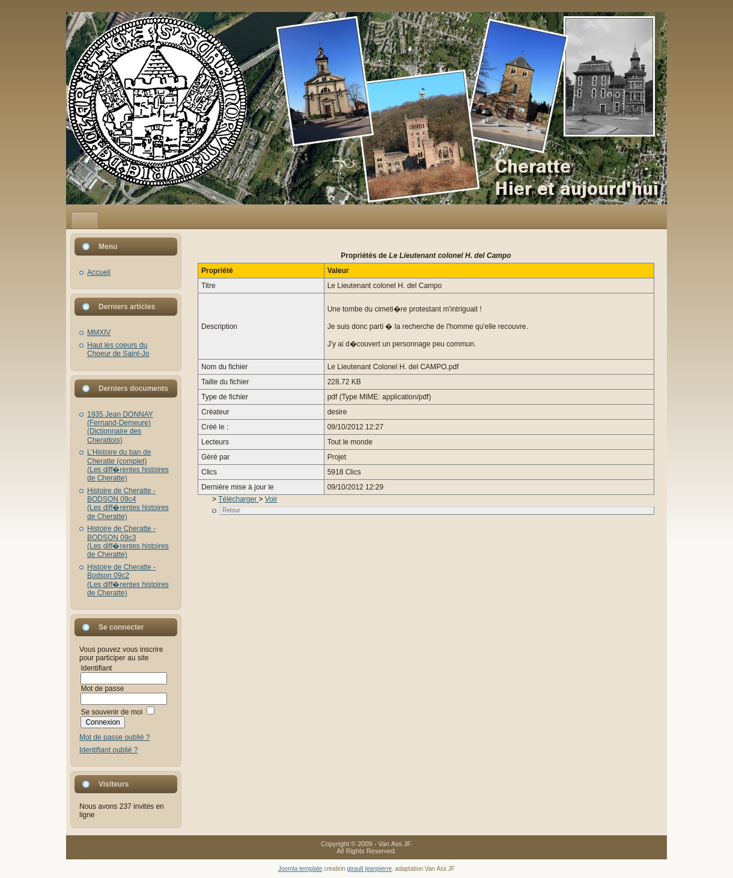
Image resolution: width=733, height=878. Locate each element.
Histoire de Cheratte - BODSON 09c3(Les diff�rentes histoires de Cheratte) (128, 541)
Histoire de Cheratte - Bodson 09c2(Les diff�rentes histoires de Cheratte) (128, 580)
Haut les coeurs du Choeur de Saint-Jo (118, 349)
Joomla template (300, 868)
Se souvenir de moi (111, 712)
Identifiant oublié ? (108, 750)
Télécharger (238, 499)
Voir (271, 499)
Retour (231, 510)
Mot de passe (102, 688)
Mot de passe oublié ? (114, 737)
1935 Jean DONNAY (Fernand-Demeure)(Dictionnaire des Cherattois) (120, 427)
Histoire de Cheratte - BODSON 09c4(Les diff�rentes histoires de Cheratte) (128, 504)
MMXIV (99, 332)
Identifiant (96, 668)
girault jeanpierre (369, 868)
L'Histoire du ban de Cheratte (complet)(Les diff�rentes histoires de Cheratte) (128, 465)
